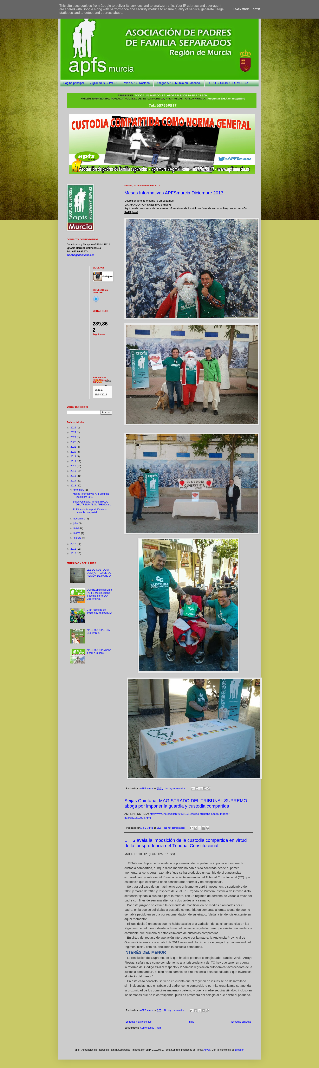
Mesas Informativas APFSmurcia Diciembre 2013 (173, 192)
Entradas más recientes (138, 1021)
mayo (76, 528)
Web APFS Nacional (137, 83)
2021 (74, 446)
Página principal (73, 83)
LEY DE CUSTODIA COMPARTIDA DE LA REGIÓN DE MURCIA (99, 572)
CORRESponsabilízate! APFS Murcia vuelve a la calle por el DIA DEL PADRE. (99, 594)
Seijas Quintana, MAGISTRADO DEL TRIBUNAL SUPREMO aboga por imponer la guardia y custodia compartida (185, 803)
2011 (74, 548)
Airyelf (206, 1049)
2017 (74, 466)
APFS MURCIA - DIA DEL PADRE (98, 631)
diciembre (79, 489)
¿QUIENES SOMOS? (104, 83)
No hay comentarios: (176, 788)
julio (76, 523)
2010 (74, 553)
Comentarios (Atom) (151, 1027)
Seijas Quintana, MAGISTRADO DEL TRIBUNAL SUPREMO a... (92, 503)
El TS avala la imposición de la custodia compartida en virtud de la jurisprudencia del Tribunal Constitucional (185, 843)
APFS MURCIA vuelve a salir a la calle (99, 651)
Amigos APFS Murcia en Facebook (179, 83)
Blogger (239, 1049)
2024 (74, 432)
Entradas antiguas (241, 1021)
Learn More (241, 9)
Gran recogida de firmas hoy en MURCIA (99, 611)
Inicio (191, 1021)
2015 (74, 475)
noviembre (79, 518)
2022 (74, 442)
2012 (74, 544)
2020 (74, 451)
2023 (74, 437)
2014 (74, 480)
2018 (74, 461)
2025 (74, 427)
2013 (74, 485)
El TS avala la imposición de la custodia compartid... (89, 511)
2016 (74, 471)
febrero (77, 537)
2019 (74, 456)
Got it (256, 9)
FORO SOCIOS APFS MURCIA (228, 83)
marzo (77, 533)
